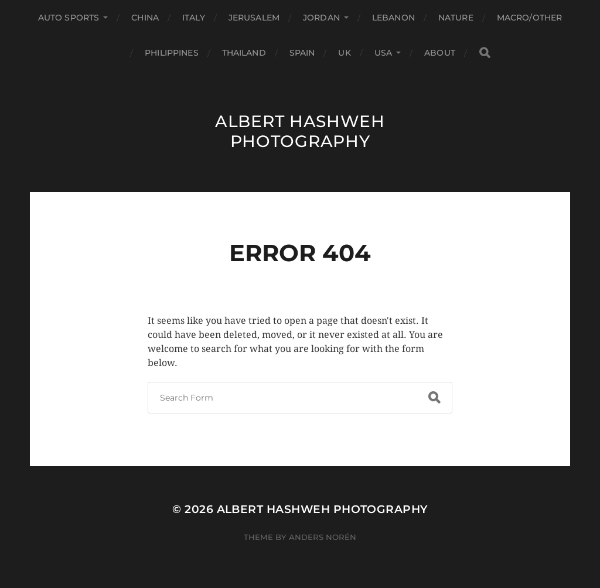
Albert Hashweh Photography (300, 131)
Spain (302, 52)
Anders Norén (322, 537)
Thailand (244, 52)
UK (344, 52)
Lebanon (393, 17)
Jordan (321, 17)
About (439, 52)
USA (383, 52)
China (145, 17)
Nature (455, 17)
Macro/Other (529, 17)
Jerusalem (254, 17)
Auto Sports (69, 17)
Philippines (172, 52)
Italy (193, 17)
